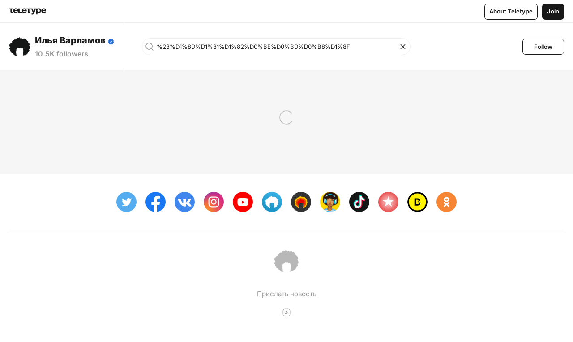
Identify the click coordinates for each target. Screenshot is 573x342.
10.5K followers (61, 53)
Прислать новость (286, 294)
